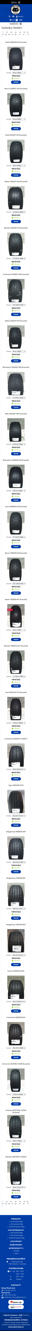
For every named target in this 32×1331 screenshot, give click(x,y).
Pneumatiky (16, 1219)
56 (9, 34)
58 (15, 34)
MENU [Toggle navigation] (16, 2)
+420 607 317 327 (10, 1290)
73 (28, 34)
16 (7, 32)
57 (12, 34)
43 (15, 32)
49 (20, 32)
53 (27, 32)
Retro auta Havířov (16, 1306)
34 (11, 32)
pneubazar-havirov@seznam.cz (15, 1297)
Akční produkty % (16, 1248)
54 (3, 34)
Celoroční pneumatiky (16, 1227)
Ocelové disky (16, 1241)
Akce (16, 1253)
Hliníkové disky (16, 1245)
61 (19, 34)
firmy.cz (16, 1301)
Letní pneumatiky (17, 1222)
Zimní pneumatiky (17, 1224)
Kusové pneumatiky (16, 1230)
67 (24, 34)
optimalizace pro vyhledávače (19, 1325)
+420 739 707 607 (10, 1295)
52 (24, 32)
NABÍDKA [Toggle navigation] (16, 23)
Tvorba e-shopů (9, 1323)
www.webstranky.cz (16, 1327)
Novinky (16, 1251)
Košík (16, 20)
